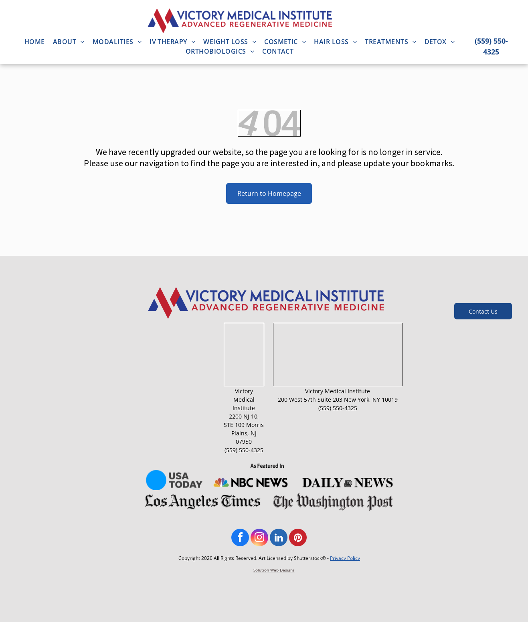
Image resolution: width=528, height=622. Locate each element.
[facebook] (240, 538)
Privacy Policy (345, 558)
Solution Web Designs (274, 570)
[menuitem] (34, 41)
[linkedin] (278, 538)
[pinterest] (298, 538)
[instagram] (259, 538)
